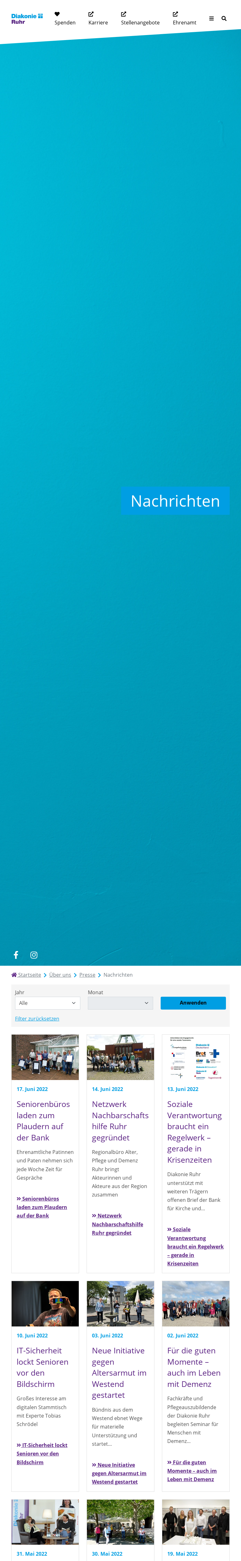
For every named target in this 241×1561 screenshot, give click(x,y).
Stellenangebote (140, 22)
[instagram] (33, 955)
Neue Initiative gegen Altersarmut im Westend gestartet (119, 1473)
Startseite (26, 974)
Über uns (60, 974)
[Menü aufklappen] (211, 18)
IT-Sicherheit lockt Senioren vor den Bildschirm (42, 1453)
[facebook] (16, 955)
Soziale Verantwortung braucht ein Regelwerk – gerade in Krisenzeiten (195, 1246)
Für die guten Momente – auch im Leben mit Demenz (192, 1471)
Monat (95, 992)
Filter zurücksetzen (37, 1018)
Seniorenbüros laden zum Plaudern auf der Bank (42, 1207)
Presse (87, 974)
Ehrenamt (184, 22)
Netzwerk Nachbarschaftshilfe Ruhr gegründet (117, 1224)
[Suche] (224, 18)
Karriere (98, 22)
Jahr (19, 992)
